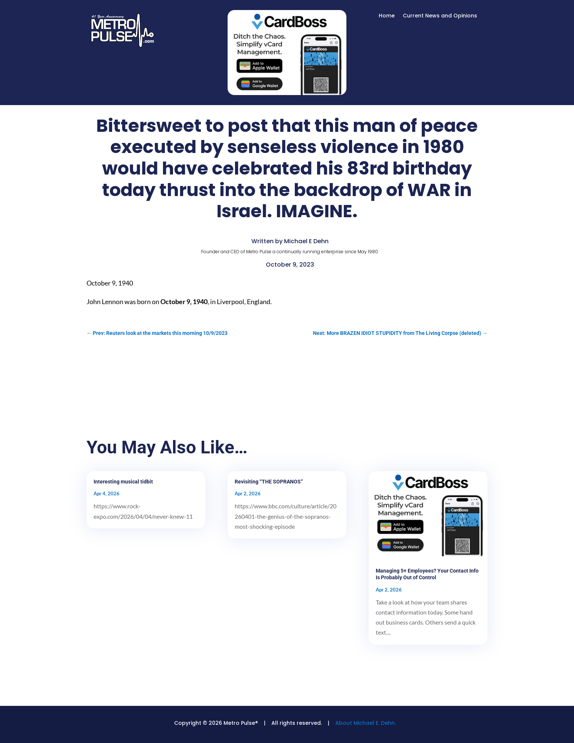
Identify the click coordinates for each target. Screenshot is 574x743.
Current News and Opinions (440, 16)
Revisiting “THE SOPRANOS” (269, 482)
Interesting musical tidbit (123, 482)
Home (387, 16)
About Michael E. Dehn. (365, 723)
